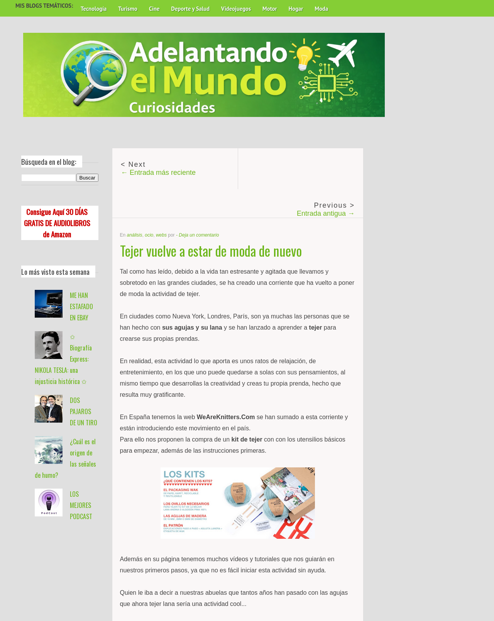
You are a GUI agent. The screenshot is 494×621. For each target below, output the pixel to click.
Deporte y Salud (190, 8)
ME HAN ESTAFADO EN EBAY (81, 306)
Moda (321, 8)
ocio (149, 235)
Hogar (296, 8)
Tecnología (94, 8)
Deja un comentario (199, 235)
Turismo (127, 8)
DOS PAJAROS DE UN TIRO (83, 411)
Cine (154, 8)
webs (161, 235)
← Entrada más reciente (158, 172)
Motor (269, 8)
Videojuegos (236, 8)
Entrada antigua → (326, 213)
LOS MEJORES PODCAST (81, 505)
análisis (134, 235)
